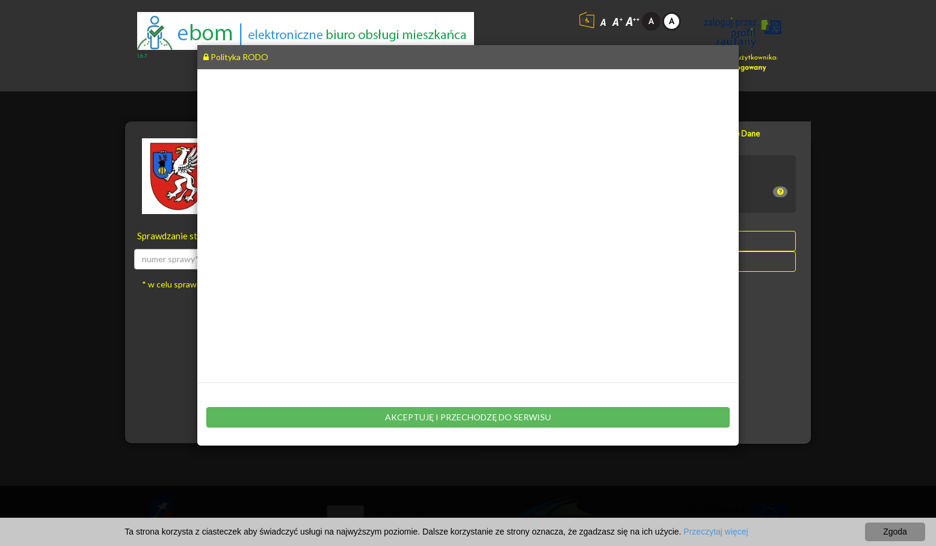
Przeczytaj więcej (715, 531)
